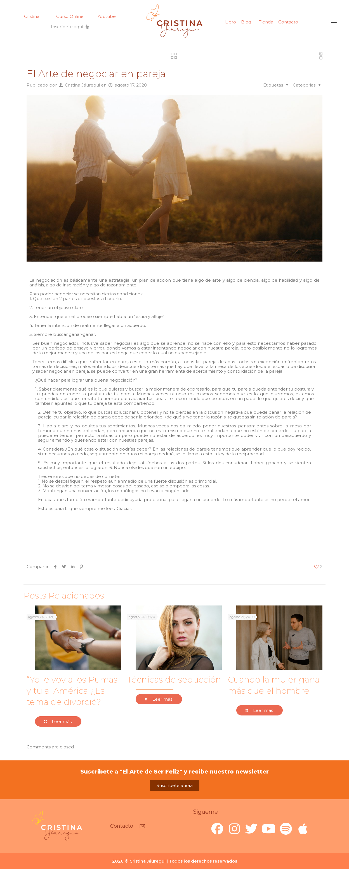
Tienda (266, 22)
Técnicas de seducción (174, 679)
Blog (246, 22)
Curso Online (70, 16)
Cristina (31, 16)
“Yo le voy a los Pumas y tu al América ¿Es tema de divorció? (72, 690)
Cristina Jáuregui (82, 85)
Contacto (288, 22)
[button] (69, 26)
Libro (230, 22)
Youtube (107, 16)
